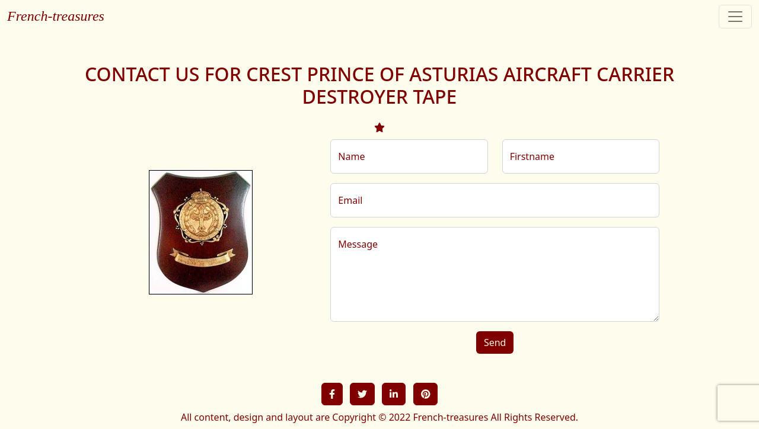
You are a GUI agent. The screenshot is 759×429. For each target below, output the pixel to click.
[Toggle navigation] (735, 16)
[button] (332, 394)
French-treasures (55, 16)
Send (495, 342)
